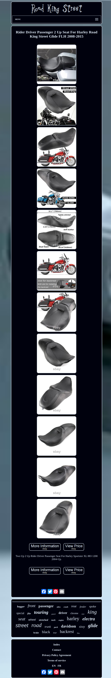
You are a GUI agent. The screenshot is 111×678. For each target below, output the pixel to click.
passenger (46, 606)
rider (83, 614)
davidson (68, 626)
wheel (32, 619)
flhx (78, 633)
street (22, 625)
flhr (29, 613)
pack (56, 627)
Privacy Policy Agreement (56, 655)
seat (21, 618)
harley (73, 618)
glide (93, 625)
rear (74, 606)
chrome (74, 613)
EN (54, 665)
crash (66, 607)
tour (55, 633)
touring (41, 612)
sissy (82, 626)
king (92, 612)
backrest (67, 631)
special (20, 613)
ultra (58, 607)
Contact (56, 649)
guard (53, 614)
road (36, 625)
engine (61, 620)
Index (56, 644)
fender (83, 606)
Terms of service (56, 660)
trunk (48, 626)
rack (53, 620)
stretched (43, 620)
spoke (92, 606)
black (46, 632)
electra (88, 618)
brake (36, 633)
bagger (21, 606)
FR (59, 665)
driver (63, 613)
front (31, 606)
